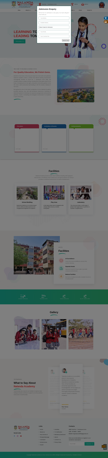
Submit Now (66, 40)
